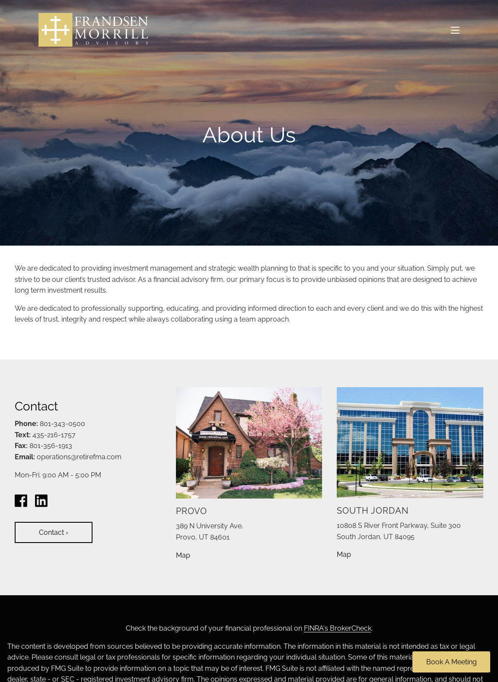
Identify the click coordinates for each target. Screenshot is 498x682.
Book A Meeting (451, 662)
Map (183, 555)
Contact (53, 532)
